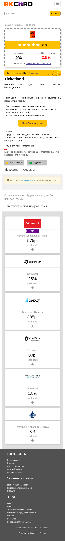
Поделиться (36, 163)
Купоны (10, 463)
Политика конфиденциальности (21, 512)
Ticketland (14, 79)
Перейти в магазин (32, 123)
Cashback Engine (38, 533)
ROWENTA (32, 388)
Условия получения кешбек (19, 509)
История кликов (14, 472)
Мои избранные (14, 469)
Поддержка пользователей (19, 488)
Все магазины (13, 460)
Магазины (18, 25)
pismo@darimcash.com (17, 485)
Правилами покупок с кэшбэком (38, 64)
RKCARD (11, 491)
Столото (32, 350)
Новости (11, 506)
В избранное (16, 163)
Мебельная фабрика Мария (32, 235)
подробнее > (36, 73)
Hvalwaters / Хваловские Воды (32, 426)
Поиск (55, 13)
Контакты (11, 519)
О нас (9, 503)
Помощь (11, 516)
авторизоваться (27, 180)
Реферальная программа (19, 522)
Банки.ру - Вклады (32, 312)
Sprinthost (32, 274)
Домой (8, 25)
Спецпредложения (15, 466)
